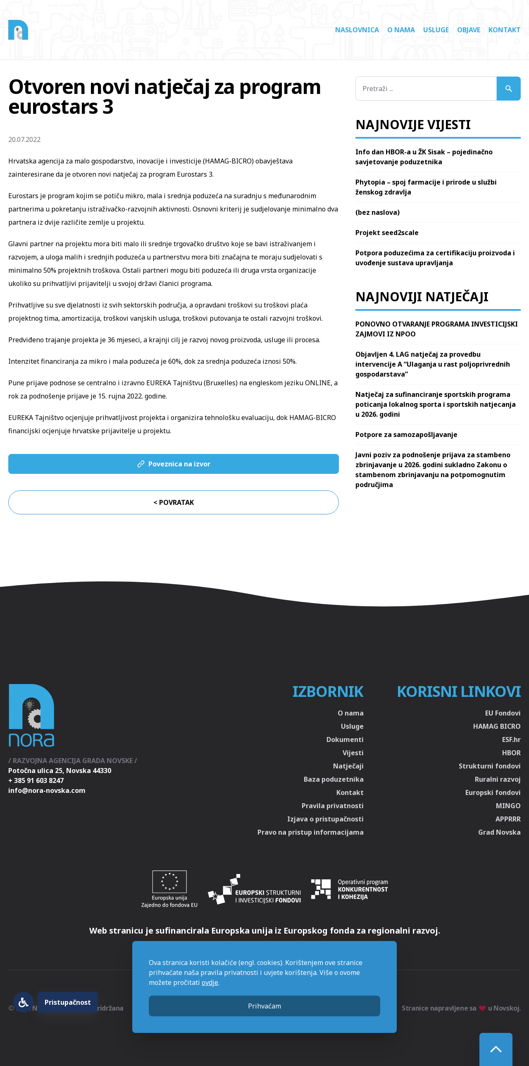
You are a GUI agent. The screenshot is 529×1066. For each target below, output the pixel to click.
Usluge (436, 29)
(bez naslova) (377, 212)
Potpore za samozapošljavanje (406, 434)
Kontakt (504, 29)
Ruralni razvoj (498, 779)
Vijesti (353, 752)
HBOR (511, 752)
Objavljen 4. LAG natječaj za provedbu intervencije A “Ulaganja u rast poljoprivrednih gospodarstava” (432, 364)
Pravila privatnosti (333, 805)
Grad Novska (499, 832)
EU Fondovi (503, 713)
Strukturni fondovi (490, 766)
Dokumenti (345, 739)
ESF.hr (511, 739)
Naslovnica (357, 29)
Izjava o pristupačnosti (325, 819)
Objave (468, 29)
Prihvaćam (264, 1006)
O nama (401, 29)
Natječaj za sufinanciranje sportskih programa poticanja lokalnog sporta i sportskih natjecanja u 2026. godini (435, 404)
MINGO (508, 805)
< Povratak (173, 502)
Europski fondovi (493, 792)
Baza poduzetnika (334, 779)
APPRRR (508, 819)
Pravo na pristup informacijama (310, 832)
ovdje (210, 982)
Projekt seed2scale (387, 232)
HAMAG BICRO (497, 726)
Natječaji (348, 766)
